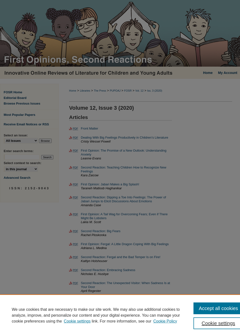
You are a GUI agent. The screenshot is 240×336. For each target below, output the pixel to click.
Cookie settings (77, 321)
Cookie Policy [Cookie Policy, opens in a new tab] (165, 321)
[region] (120, 315)
